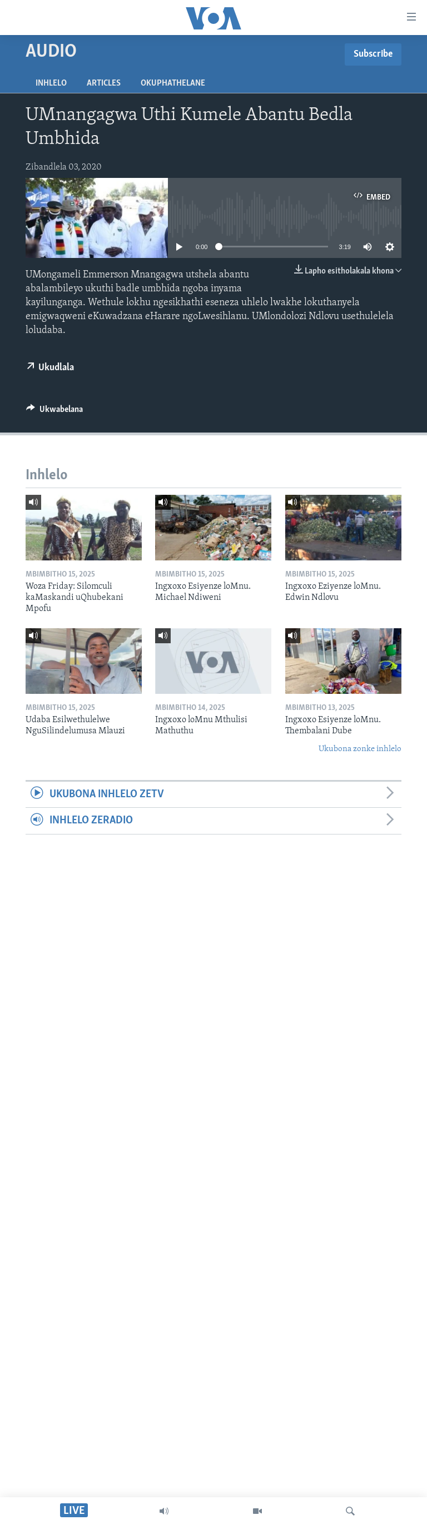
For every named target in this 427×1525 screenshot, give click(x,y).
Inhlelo (51, 83)
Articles (104, 83)
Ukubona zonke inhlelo (360, 749)
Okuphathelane (173, 83)
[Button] (54, 412)
